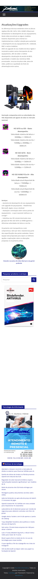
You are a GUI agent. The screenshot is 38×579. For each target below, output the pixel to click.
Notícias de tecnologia (13, 464)
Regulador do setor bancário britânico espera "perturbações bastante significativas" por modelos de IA (19, 482)
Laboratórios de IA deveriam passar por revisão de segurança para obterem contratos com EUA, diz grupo (19, 511)
